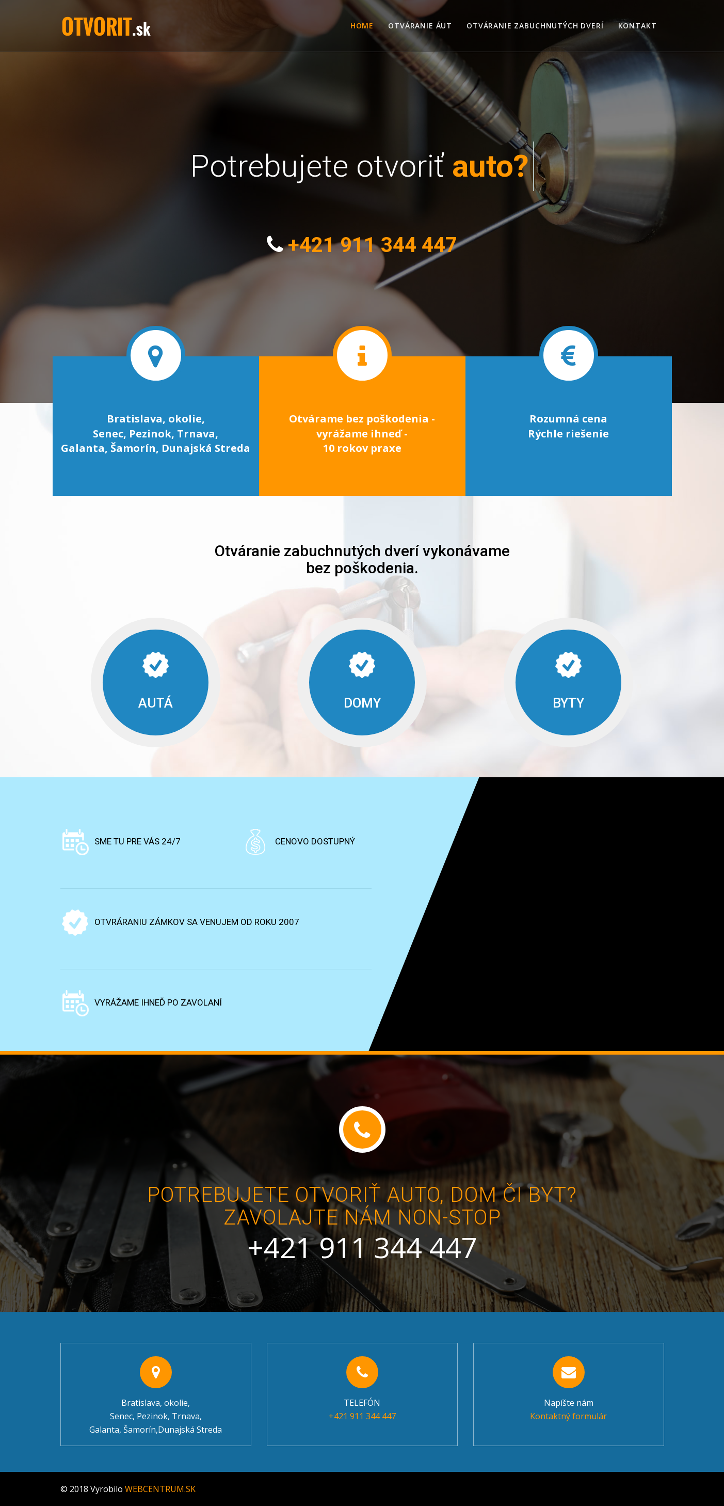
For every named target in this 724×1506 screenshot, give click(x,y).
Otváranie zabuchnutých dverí (535, 25)
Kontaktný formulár (568, 1416)
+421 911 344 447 (372, 245)
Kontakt (637, 25)
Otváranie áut (420, 25)
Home (362, 25)
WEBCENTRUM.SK (160, 1489)
